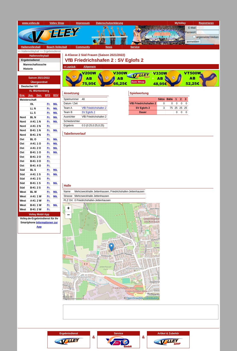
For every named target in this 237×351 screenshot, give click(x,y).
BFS (47, 95)
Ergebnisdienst (30, 60)
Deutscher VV (29, 86)
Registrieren (206, 23)
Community (83, 47)
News (108, 47)
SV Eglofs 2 (88, 112)
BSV (56, 95)
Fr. (48, 104)
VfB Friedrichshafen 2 (94, 107)
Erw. (22, 95)
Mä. (55, 104)
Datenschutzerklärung (109, 23)
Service (135, 47)
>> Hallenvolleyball (29, 51)
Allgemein (89, 66)
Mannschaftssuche (34, 64)
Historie (28, 68)
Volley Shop (57, 23)
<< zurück (70, 66)
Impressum (83, 23)
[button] (111, 247)
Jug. (30, 95)
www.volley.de (30, 23)
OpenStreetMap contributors (142, 298)
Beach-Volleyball (57, 47)
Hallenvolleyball (31, 47)
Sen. (39, 95)
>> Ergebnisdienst (50, 51)
